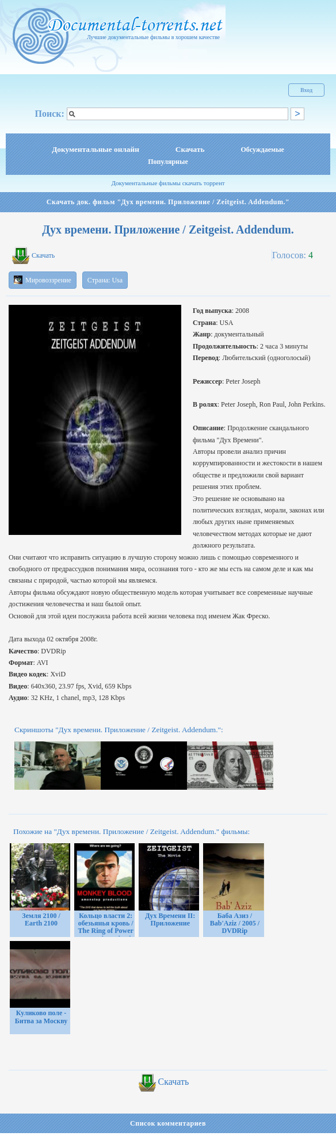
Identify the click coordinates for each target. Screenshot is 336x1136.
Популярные (168, 162)
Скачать (190, 149)
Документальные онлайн (95, 149)
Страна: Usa (105, 280)
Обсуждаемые (262, 150)
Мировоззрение (42, 280)
